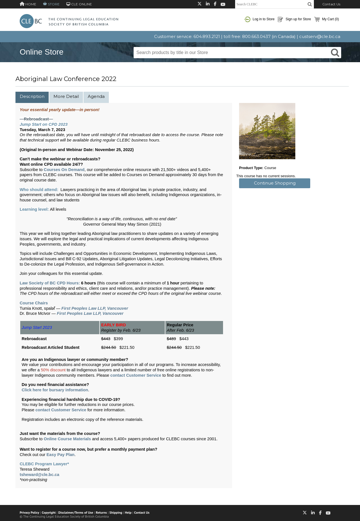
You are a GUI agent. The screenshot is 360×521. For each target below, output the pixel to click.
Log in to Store (259, 19)
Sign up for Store (294, 19)
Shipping (115, 512)
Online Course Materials (67, 439)
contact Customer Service (135, 375)
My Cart (326, 19)
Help (128, 512)
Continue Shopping (275, 183)
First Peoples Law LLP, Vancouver (94, 308)
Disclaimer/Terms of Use (75, 512)
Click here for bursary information (55, 390)
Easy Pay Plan (60, 454)
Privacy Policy (29, 512)
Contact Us (331, 4)
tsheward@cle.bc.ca (39, 474)
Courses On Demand (64, 169)
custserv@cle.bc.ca (319, 36)
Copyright (49, 512)
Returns (101, 512)
